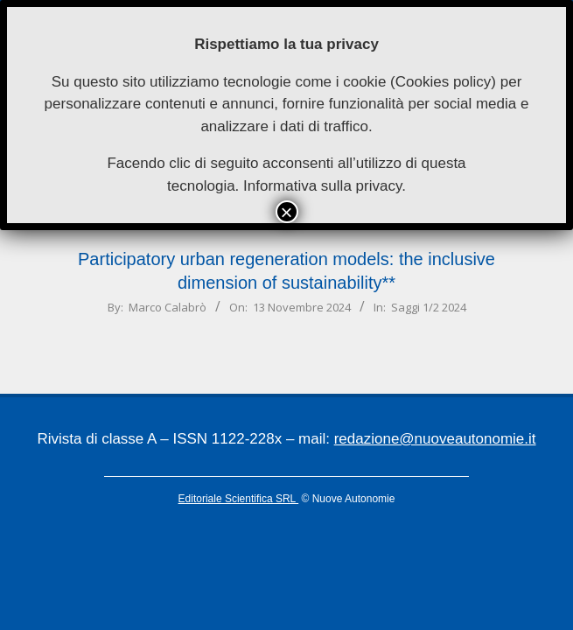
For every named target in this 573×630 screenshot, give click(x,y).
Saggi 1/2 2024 (428, 307)
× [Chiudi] (286, 211)
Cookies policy (443, 82)
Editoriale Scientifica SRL (238, 499)
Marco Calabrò (167, 307)
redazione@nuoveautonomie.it (435, 438)
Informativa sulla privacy (322, 186)
